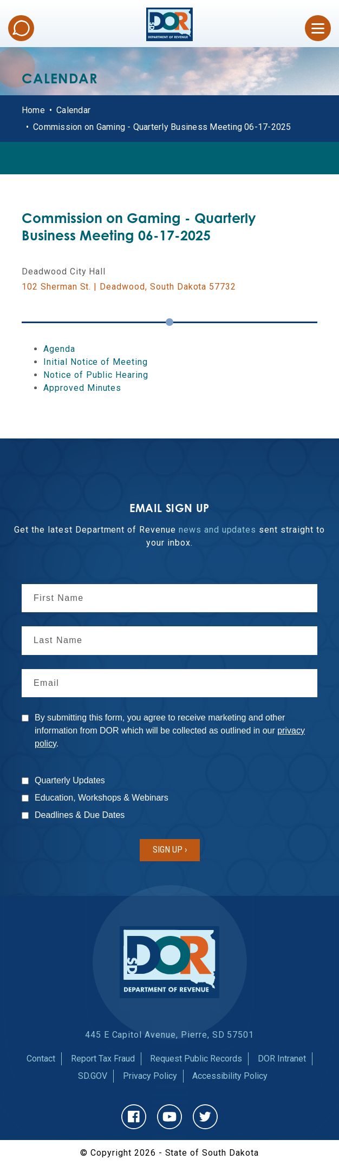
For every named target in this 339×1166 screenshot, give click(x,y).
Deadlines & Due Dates (80, 815)
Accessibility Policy (230, 1076)
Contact (41, 1058)
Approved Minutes (82, 388)
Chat (21, 28)
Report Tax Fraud (103, 1058)
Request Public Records (196, 1058)
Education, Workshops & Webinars (101, 797)
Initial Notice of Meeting (95, 362)
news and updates (217, 530)
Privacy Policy (150, 1076)
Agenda (59, 349)
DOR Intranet (282, 1058)
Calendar (73, 110)
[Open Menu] (318, 28)
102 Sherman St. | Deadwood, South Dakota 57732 (129, 286)
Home (33, 110)
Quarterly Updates (70, 780)
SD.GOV (92, 1076)
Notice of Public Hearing (95, 375)
